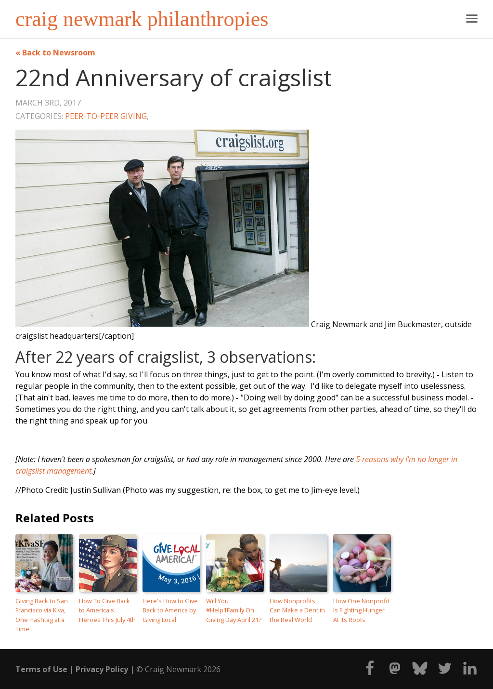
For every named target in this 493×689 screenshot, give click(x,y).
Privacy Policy (102, 669)
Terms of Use (41, 669)
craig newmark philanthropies (141, 19)
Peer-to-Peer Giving (106, 116)
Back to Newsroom (58, 52)
